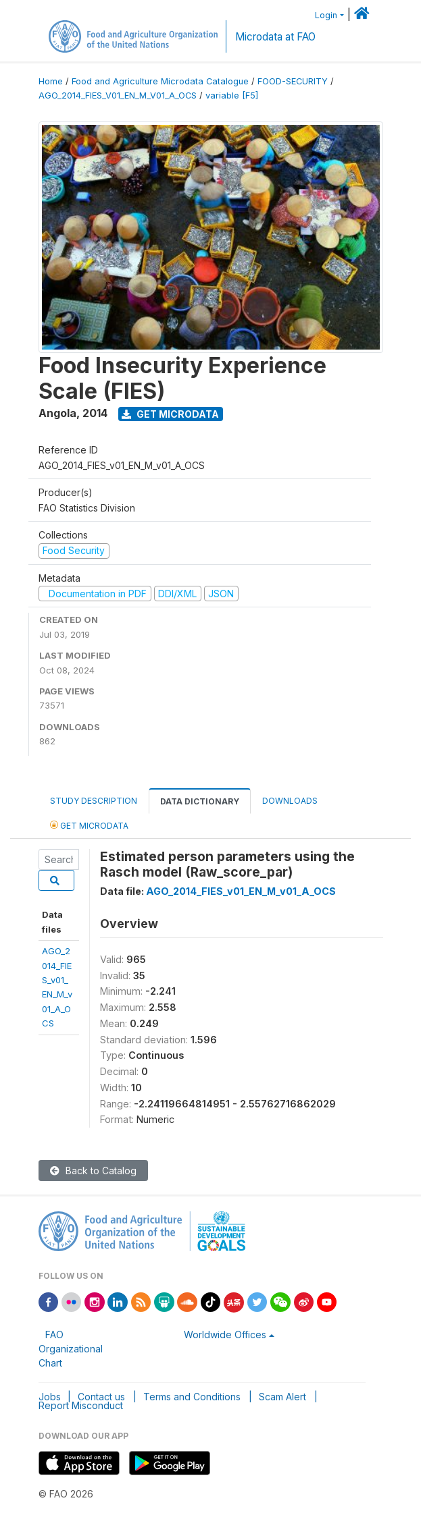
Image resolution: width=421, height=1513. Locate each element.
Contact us (101, 1396)
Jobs (50, 1396)
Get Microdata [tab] (89, 825)
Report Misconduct (81, 1405)
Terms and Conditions (192, 1396)
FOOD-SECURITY (292, 81)
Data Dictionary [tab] (199, 801)
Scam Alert (282, 1396)
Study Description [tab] (93, 801)
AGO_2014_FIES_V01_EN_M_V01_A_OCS (118, 95)
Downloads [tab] (290, 801)
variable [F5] (231, 95)
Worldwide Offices (225, 1334)
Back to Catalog (93, 1170)
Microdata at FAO (275, 36)
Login (326, 15)
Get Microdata (170, 414)
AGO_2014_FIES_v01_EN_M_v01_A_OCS (241, 891)
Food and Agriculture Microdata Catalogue (160, 81)
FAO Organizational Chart (71, 1349)
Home (51, 81)
